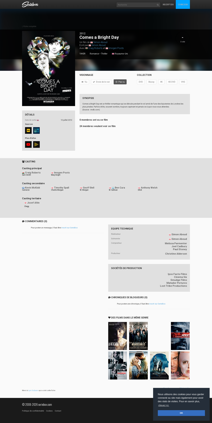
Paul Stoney (180, 249)
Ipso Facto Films (177, 274)
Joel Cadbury (179, 246)
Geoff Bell (88, 187)
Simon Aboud (100, 42)
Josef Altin (33, 202)
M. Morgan (84, 190)
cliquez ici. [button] (163, 405)
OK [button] (181, 413)
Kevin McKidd (32, 187)
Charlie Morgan (57, 190)
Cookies (49, 411)
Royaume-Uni (120, 54)
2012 (82, 33)
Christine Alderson (176, 253)
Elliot (140, 190)
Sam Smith (26, 175)
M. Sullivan (113, 190)
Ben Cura (120, 187)
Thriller (104, 53)
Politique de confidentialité (33, 411)
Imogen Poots (116, 48)
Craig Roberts (95, 48)
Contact (58, 411)
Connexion (183, 4)
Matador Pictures (177, 282)
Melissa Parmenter (176, 243)
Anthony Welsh (149, 187)
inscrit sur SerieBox (69, 228)
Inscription (168, 4)
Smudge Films (178, 279)
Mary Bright (55, 175)
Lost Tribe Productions (173, 285)
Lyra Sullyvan (33, 390)
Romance (94, 53)
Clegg (26, 206)
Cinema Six (180, 277)
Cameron (26, 190)
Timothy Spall (61, 187)
